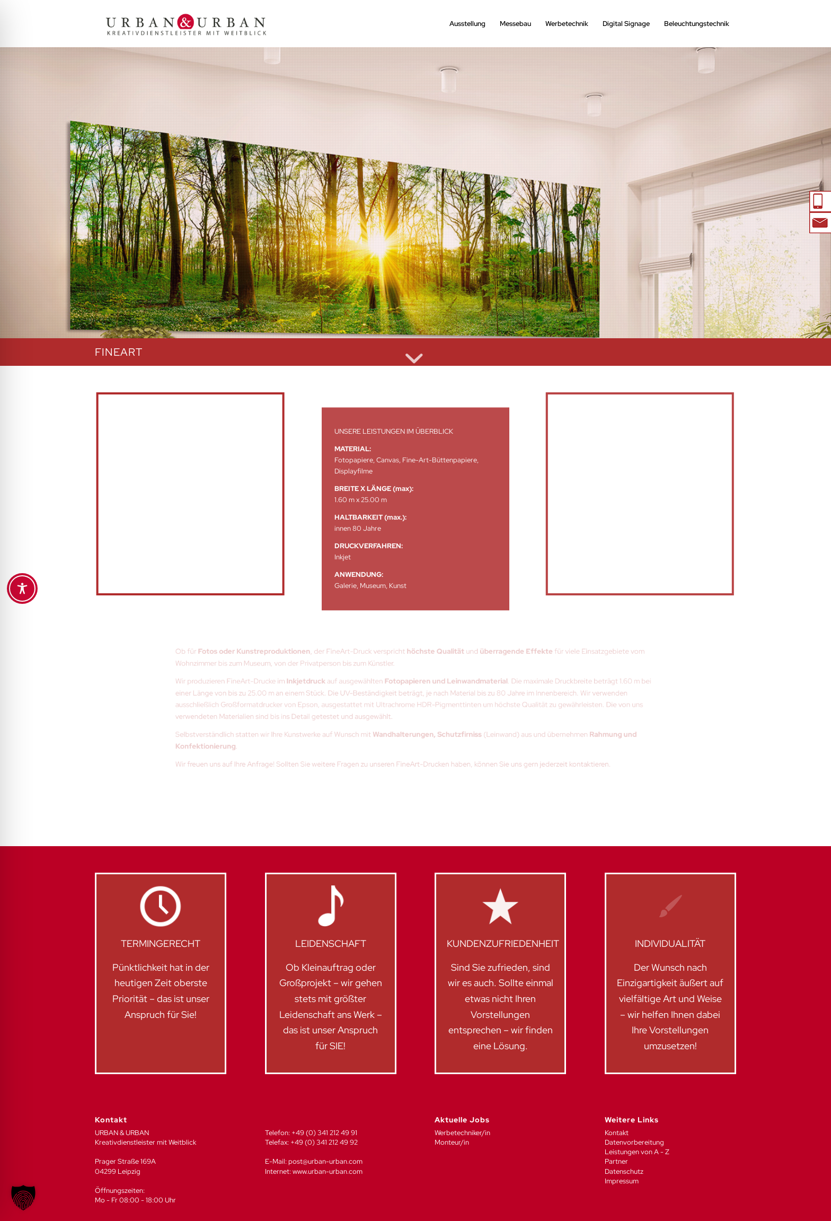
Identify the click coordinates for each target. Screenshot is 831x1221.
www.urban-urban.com (328, 1171)
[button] (23, 1197)
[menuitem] (467, 24)
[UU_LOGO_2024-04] (186, 24)
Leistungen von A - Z (637, 1151)
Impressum (622, 1180)
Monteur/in (452, 1142)
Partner (616, 1161)
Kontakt (617, 1132)
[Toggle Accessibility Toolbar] (22, 588)
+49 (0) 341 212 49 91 (324, 1132)
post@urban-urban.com (325, 1161)
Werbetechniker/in (462, 1132)
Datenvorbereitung (634, 1142)
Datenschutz (624, 1171)
